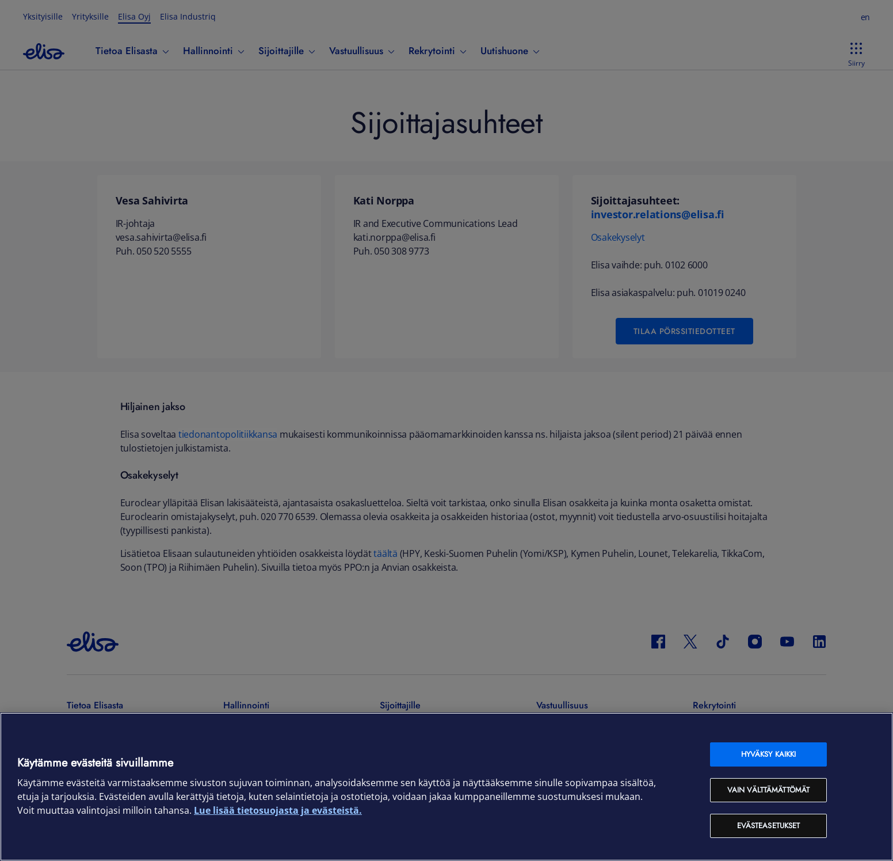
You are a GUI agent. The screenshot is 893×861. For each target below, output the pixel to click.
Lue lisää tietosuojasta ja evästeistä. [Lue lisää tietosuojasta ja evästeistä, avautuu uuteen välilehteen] (278, 810)
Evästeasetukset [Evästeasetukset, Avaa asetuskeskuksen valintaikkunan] (768, 825)
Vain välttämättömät (768, 789)
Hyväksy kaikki (768, 754)
